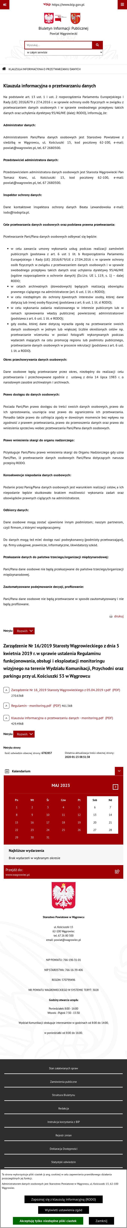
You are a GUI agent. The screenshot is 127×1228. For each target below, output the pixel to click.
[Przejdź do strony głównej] (63, 25)
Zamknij (101, 1221)
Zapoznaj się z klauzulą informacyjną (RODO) (63, 1199)
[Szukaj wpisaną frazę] (98, 45)
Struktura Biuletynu (63, 1095)
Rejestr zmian (64, 1135)
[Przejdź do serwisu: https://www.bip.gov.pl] (63, 4)
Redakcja (63, 1108)
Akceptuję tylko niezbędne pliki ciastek (48, 1221)
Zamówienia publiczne (63, 1082)
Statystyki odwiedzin (63, 1162)
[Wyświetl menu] (122, 4)
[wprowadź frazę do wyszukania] (58, 45)
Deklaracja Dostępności (63, 1149)
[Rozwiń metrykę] (24, 630)
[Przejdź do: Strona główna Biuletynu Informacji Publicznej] (4, 69)
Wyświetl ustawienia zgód (63, 1210)
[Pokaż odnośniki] (4, 4)
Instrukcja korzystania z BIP (64, 1122)
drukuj (119, 616)
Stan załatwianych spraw (63, 1068)
